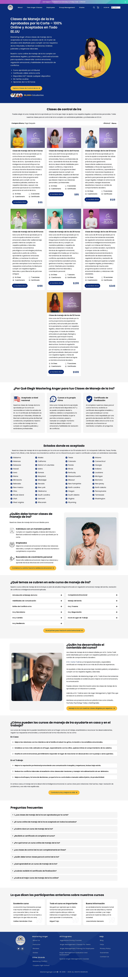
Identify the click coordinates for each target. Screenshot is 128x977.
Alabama (17, 457)
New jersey (99, 484)
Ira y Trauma (73, 606)
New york (41, 487)
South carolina (44, 495)
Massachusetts (74, 476)
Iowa (15, 472)
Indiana (98, 469)
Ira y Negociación (75, 612)
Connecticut (100, 461)
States (82, 7)
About (20, 7)
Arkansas (17, 461)
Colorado (72, 461)
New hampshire (74, 484)
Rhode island (18, 495)
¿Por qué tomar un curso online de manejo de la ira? (37, 843)
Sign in (106, 7)
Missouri (71, 480)
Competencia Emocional (77, 595)
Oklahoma (42, 491)
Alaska (40, 457)
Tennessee (99, 495)
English (114, 7)
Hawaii (16, 469)
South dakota (73, 495)
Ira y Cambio (18, 618)
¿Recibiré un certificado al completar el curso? (34, 836)
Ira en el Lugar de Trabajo (78, 618)
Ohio (15, 491)
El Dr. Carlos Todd (73, 662)
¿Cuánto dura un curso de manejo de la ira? (33, 829)
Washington (100, 498)
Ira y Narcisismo (19, 612)
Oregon (71, 491)
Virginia (71, 498)
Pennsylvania (100, 491)
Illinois (70, 469)
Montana (99, 480)
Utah (15, 498)
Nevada (41, 484)
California (42, 461)
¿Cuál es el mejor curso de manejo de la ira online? (36, 878)
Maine (15, 476)
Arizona (98, 457)
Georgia (98, 465)
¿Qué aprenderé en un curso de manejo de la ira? (35, 864)
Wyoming (72, 502)
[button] (40, 202)
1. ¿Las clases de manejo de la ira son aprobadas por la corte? (41, 815)
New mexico (18, 487)
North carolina (74, 487)
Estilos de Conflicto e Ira (22, 606)
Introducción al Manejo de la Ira (25, 595)
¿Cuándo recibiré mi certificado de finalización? (35, 871)
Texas (70, 457)
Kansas (41, 472)
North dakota (100, 487)
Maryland (42, 476)
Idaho (40, 469)
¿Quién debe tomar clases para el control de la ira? (36, 857)
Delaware (17, 465)
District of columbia (46, 465)
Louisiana (99, 472)
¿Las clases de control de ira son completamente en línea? (40, 850)
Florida (71, 465)
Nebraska (17, 484)
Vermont (41, 498)
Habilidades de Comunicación (24, 601)
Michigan (99, 476)
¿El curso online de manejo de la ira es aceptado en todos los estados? (45, 822)
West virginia (18, 502)
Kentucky (72, 472)
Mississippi (42, 480)
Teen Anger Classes (34, 7)
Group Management (67, 7)
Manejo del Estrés (75, 601)
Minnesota (17, 480)
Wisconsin (42, 502)
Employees (51, 7)
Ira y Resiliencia (19, 623)
